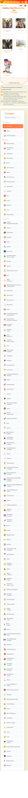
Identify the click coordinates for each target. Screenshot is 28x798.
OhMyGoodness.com (14, 83)
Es (27, 6)
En (23, 6)
